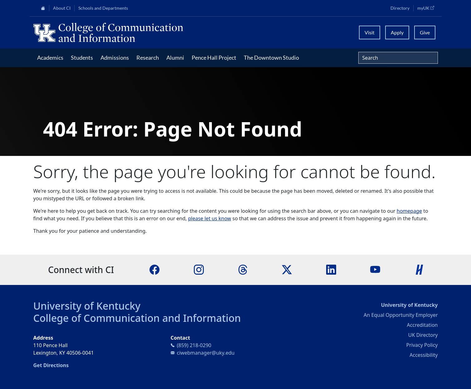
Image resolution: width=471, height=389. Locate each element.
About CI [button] (62, 8)
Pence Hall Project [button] (214, 57)
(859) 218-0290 (194, 345)
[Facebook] (154, 269)
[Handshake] (419, 269)
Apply (397, 32)
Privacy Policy (422, 345)
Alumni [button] (175, 57)
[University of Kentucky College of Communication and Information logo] (185, 32)
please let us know (209, 218)
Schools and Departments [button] (103, 8)
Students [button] (82, 57)
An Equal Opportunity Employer (401, 315)
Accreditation (422, 325)
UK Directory (423, 335)
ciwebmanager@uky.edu (206, 352)
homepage (409, 210)
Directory (400, 8)
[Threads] (243, 269)
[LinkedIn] (331, 269)
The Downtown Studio (271, 57)
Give (425, 32)
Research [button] (147, 57)
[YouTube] (375, 269)
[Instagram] (199, 269)
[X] (287, 269)
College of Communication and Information (137, 318)
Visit (370, 32)
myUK (427, 8)
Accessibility (424, 355)
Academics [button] (50, 57)
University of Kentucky (87, 305)
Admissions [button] (115, 57)
